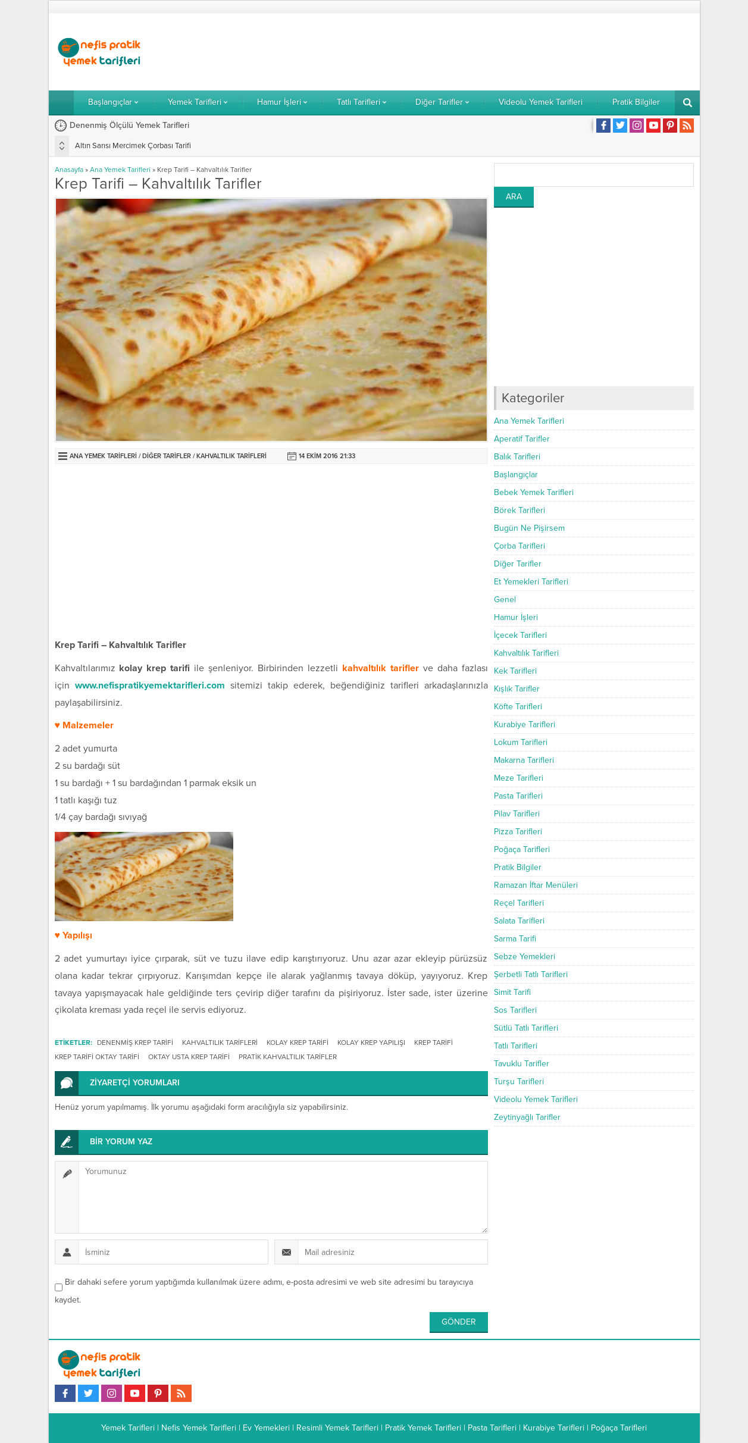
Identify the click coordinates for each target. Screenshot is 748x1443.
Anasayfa (69, 169)
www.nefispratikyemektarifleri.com (150, 685)
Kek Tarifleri (515, 671)
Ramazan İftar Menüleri (536, 885)
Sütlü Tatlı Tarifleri (526, 1028)
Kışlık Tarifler (517, 689)
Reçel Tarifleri (519, 903)
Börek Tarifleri (519, 510)
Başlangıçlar (516, 474)
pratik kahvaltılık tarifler (288, 1057)
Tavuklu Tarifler (521, 1064)
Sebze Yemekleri (524, 956)
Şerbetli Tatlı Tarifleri (531, 974)
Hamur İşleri (516, 617)
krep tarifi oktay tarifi (97, 1057)
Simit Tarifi (512, 992)
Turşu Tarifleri (519, 1081)
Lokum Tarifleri (520, 742)
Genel (505, 599)
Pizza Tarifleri (518, 832)
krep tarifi (433, 1042)
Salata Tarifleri (519, 921)
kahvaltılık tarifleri (220, 1042)
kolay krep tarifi (297, 1042)
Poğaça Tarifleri (522, 849)
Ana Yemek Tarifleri (120, 169)
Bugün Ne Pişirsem (529, 528)
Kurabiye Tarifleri (524, 724)
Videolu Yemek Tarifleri (536, 1099)
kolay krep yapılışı (371, 1042)
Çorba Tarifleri (519, 546)
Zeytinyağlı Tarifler (527, 1117)
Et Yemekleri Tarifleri (531, 582)
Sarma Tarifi (515, 939)
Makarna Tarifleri (524, 760)
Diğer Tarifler (166, 456)
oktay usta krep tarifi (189, 1057)
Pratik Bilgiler (518, 867)
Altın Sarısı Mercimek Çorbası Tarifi (133, 146)
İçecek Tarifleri (520, 635)
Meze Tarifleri (518, 778)
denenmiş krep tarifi (135, 1042)
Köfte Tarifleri (518, 707)
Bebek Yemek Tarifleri (534, 492)
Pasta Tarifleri (518, 796)
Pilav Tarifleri (517, 814)
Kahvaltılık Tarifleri (231, 456)
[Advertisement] (477, 52)
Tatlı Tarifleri (515, 1046)
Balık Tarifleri (517, 457)
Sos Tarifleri (515, 1010)
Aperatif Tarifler (522, 439)
